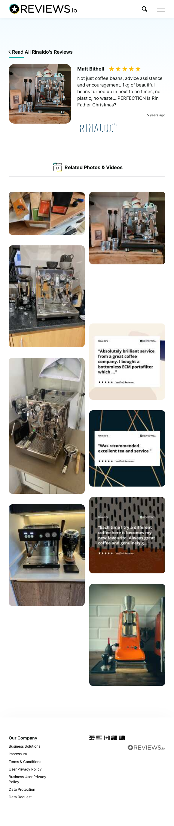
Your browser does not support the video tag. (127, 294)
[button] (144, 9)
